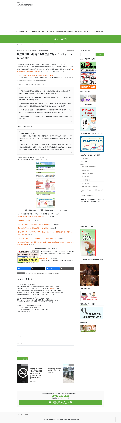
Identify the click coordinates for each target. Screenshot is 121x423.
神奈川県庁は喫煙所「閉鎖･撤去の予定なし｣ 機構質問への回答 (35, 224)
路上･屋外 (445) (86, 183)
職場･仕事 (39, 273)
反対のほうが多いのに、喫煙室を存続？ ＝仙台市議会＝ (33, 228)
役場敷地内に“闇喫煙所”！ (25, 220)
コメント (19, 315)
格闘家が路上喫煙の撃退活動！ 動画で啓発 (54, 369)
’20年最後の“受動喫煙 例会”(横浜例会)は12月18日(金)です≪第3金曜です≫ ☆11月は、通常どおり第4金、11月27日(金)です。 (36, 373)
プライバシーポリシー (23, 414)
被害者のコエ (52, 289)
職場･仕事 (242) (86, 180)
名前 (19, 336)
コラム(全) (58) (84, 158)
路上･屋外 (44, 273)
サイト (19, 351)
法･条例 (34, 273)
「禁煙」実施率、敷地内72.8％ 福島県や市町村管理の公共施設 (36, 75)
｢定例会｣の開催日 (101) (87, 195)
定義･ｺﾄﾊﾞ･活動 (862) (87, 173)
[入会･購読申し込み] (45, 258)
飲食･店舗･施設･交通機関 (53, 273)
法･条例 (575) (85, 176)
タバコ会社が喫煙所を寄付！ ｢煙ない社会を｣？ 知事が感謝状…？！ (37, 238)
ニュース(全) (70, 50)
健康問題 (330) (85, 170)
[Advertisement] (60, 17)
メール (19, 343)
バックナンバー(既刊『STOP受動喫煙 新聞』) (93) (92, 191)
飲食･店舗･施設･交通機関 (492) (90, 186)
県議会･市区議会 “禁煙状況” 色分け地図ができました (32, 216)
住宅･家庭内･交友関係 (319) (89, 167)
